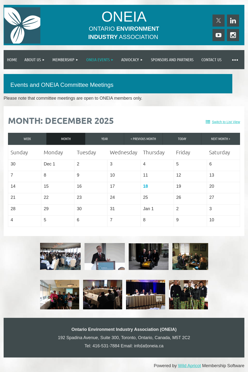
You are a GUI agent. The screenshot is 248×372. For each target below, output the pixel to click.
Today (182, 138)
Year (104, 138)
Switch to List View (226, 122)
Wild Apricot (189, 365)
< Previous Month (143, 138)
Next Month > (220, 138)
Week (27, 138)
